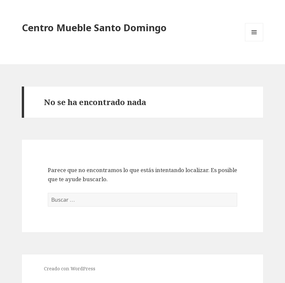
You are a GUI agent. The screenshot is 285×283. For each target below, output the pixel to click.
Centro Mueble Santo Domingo (94, 27)
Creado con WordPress (69, 268)
